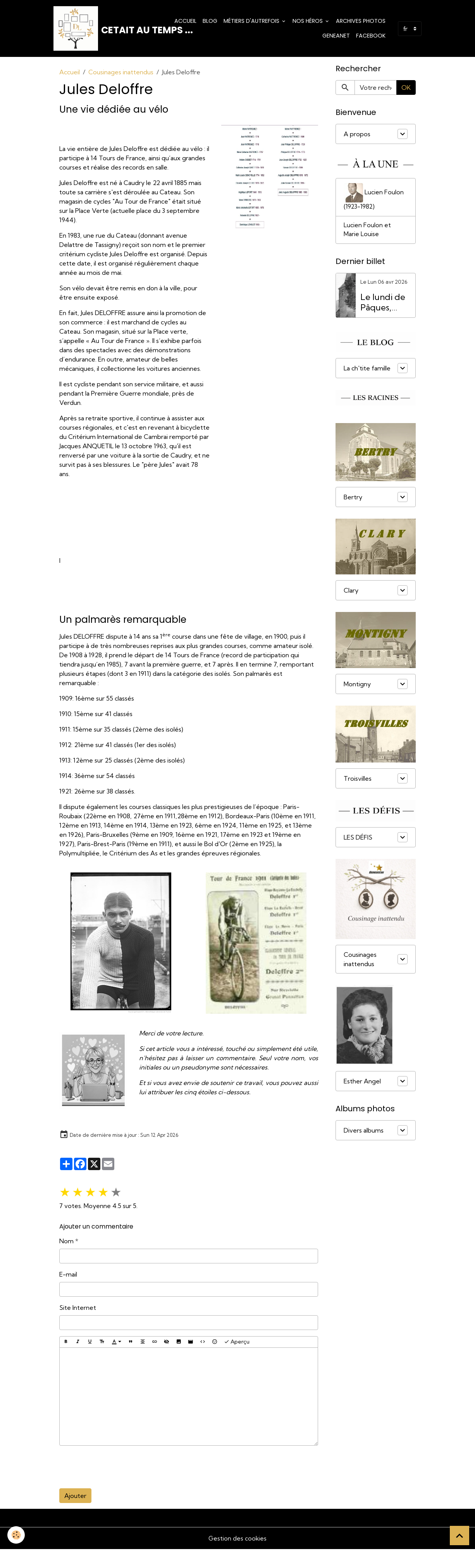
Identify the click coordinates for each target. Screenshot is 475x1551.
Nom (66, 1243)
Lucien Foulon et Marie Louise (367, 232)
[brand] (109, 29)
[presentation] (118, 1469)
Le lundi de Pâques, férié (382, 305)
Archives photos (361, 22)
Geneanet (336, 36)
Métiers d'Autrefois (252, 22)
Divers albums (364, 1133)
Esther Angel (362, 1084)
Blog (210, 22)
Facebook (371, 36)
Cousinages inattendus (120, 74)
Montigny (357, 687)
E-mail (68, 1276)
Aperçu (237, 1343)
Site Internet (77, 1309)
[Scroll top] (459, 1535)
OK (406, 89)
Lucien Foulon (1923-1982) (374, 199)
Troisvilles (358, 781)
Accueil (185, 22)
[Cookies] (16, 1535)
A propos (357, 136)
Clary (351, 593)
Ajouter (75, 1497)
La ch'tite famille (367, 371)
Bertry (353, 500)
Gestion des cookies (237, 1540)
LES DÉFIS (358, 840)
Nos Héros (308, 22)
